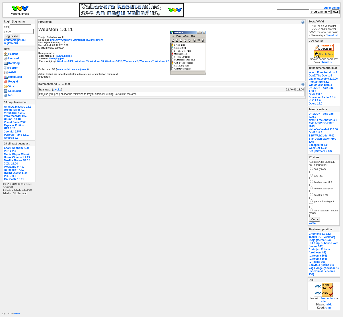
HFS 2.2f (9, 128)
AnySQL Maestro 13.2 (17, 106)
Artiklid (10, 72)
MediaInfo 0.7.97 (14, 166)
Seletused (12, 90)
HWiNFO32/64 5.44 (15, 173)
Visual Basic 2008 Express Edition (15, 124)
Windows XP (162, 61)
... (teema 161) (317, 261)
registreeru (11, 43)
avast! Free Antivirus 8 (323, 72)
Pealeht (11, 54)
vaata (312, 223)
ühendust (332, 35)
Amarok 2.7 (11, 137)
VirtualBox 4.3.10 (14, 112)
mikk (329, 304)
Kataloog (12, 63)
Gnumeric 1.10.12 (320, 233)
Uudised (11, 58)
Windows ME (130, 61)
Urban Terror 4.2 (14, 109)
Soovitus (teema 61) (321, 265)
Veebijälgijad (56, 58)
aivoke (57, 89)
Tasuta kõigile (64, 55)
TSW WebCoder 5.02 (322, 135)
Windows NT (146, 61)
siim (324, 301)
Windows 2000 (65, 61)
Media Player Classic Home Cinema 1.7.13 (17, 156)
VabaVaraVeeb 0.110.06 (323, 78)
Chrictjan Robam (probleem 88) (319, 251)
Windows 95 (82, 61)
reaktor (17, 314)
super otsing (332, 7)
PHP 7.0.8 (10, 176)
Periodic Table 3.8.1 (16, 134)
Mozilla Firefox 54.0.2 (17, 160)
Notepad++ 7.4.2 (14, 169)
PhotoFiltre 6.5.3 (319, 81)
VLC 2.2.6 (10, 151)
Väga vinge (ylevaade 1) (324, 268)
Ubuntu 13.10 (12, 119)
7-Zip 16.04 (11, 163)
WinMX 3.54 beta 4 (320, 84)
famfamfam (328, 298)
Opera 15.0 (315, 103)
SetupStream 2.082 (321, 151)
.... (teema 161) (318, 255)
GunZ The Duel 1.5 (320, 75)
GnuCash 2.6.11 (14, 179)
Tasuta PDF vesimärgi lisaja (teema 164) (322, 238)
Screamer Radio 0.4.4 (322, 97)
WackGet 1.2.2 (318, 148)
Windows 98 (97, 61)
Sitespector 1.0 (318, 144)
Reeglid (11, 81)
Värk (9, 86)
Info (8, 95)
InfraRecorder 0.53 (15, 116)
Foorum (11, 67)
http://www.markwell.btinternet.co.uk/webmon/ (76, 39)
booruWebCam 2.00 (16, 148)
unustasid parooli (15, 40)
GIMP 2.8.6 (315, 94)
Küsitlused (13, 76)
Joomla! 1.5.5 (12, 131)
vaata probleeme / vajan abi (72, 69)
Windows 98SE (113, 61)
